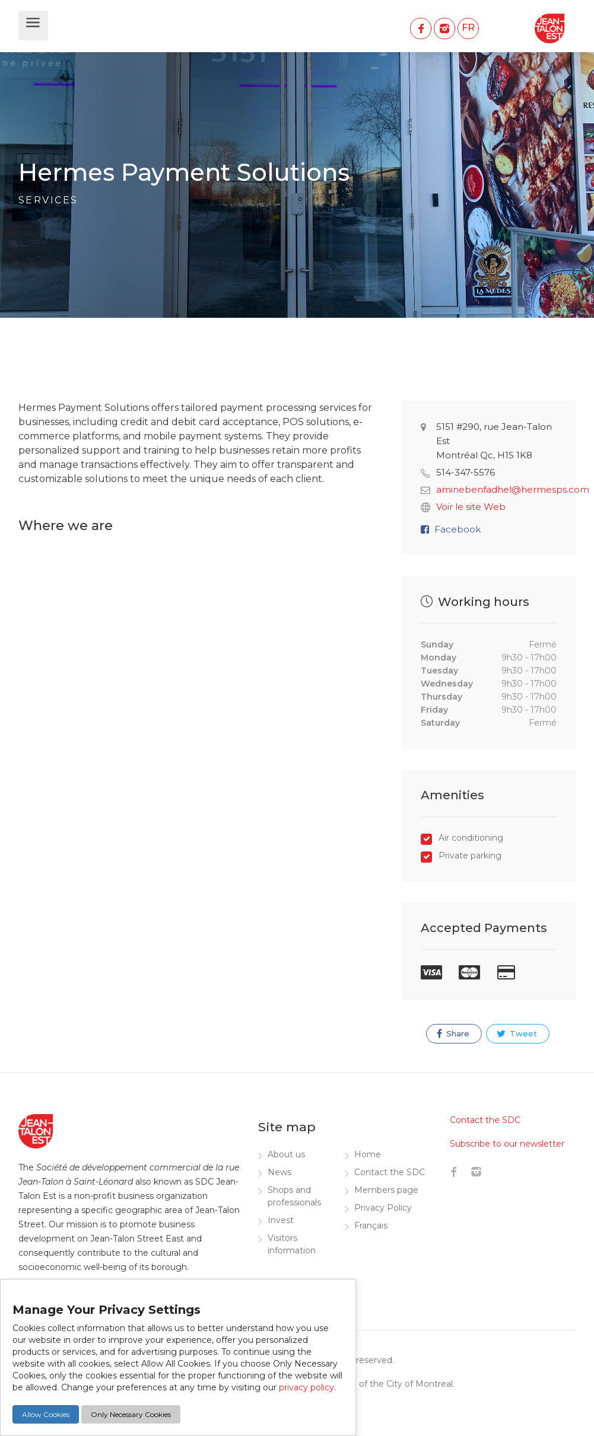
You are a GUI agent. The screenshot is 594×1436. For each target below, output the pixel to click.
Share (453, 1034)
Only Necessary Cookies (131, 1414)
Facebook (457, 529)
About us (286, 1154)
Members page (386, 1190)
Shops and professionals (294, 1196)
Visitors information (292, 1244)
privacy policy (306, 1387)
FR (468, 27)
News (279, 1172)
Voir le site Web (471, 506)
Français (370, 1225)
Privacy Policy (383, 1207)
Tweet (517, 1034)
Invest (281, 1220)
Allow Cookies (45, 1414)
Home (367, 1154)
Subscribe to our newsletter (507, 1143)
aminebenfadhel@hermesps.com (512, 489)
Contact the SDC (389, 1172)
